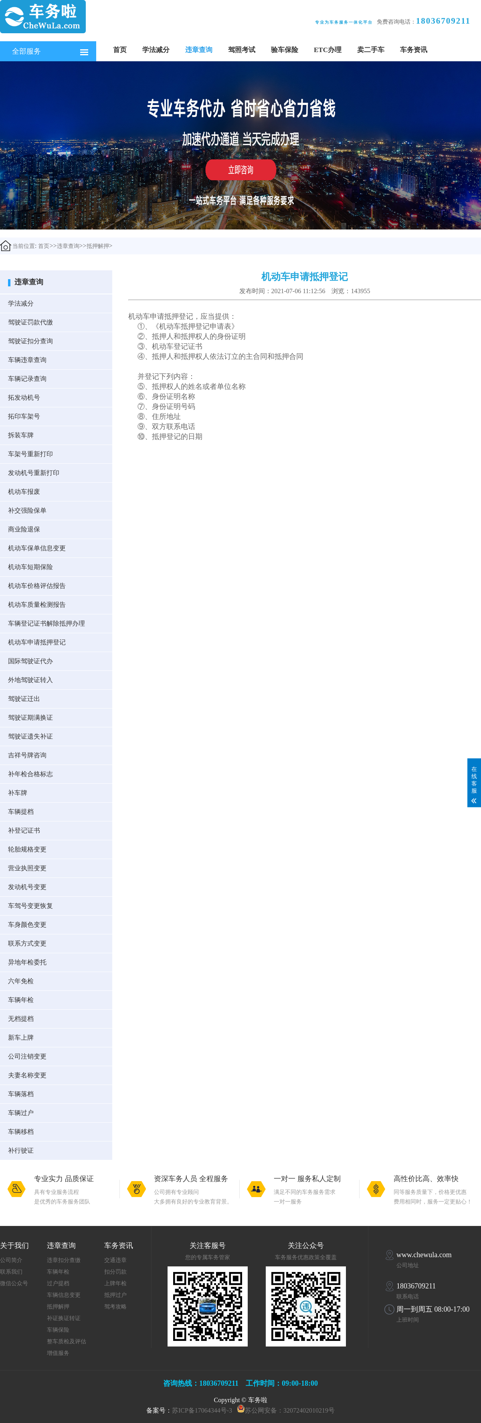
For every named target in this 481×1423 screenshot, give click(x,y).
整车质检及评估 (66, 1341)
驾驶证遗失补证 (30, 736)
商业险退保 (24, 529)
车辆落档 (21, 1094)
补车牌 (17, 792)
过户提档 (58, 1283)
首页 (120, 50)
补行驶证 (21, 1150)
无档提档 (21, 1018)
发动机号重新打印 (33, 472)
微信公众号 (14, 1283)
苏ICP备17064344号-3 (202, 1410)
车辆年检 (21, 999)
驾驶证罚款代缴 (30, 322)
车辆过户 (21, 1112)
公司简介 (11, 1260)
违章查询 (198, 50)
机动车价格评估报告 (37, 585)
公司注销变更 (27, 1056)
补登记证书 (24, 830)
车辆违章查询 (27, 359)
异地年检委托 (27, 962)
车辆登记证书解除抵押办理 (46, 623)
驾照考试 (241, 50)
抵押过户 (115, 1295)
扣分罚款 (115, 1272)
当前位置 (17, 245)
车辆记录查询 (27, 378)
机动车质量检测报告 (37, 604)
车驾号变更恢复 (30, 905)
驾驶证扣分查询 (30, 341)
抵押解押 (98, 246)
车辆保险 (58, 1330)
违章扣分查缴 (64, 1260)
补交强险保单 (27, 510)
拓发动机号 (24, 397)
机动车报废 (24, 491)
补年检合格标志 (30, 774)
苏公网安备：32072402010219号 (290, 1410)
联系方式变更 (27, 943)
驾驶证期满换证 (30, 717)
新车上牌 (21, 1037)
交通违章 (115, 1260)
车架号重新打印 (30, 454)
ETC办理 (328, 50)
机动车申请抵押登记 (37, 642)
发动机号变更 (27, 887)
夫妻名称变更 (27, 1075)
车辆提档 (21, 811)
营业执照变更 (27, 868)
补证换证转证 (64, 1318)
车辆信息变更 (64, 1295)
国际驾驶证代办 (30, 661)
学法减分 (156, 50)
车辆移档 (21, 1131)
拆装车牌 (21, 435)
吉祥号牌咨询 (27, 755)
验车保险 (284, 50)
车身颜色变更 (27, 924)
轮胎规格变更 (27, 849)
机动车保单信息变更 (37, 548)
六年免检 (21, 981)
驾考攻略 (115, 1307)
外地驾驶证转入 (30, 679)
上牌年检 (115, 1283)
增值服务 (58, 1353)
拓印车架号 (24, 416)
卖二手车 (370, 50)
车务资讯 (413, 50)
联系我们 (11, 1272)
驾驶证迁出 (24, 698)
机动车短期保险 (30, 567)
